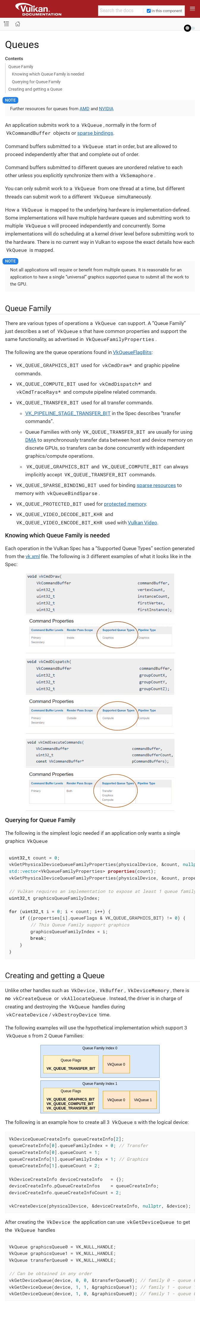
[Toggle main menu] (192, 9)
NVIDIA (106, 108)
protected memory (125, 504)
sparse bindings (95, 133)
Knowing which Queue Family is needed (48, 74)
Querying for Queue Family (36, 81)
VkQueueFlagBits (132, 352)
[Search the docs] (120, 11)
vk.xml (33, 556)
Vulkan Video (142, 523)
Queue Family (20, 66)
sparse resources (156, 485)
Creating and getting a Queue (35, 89)
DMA (30, 440)
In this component (164, 11)
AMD (84, 108)
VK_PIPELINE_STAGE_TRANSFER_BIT (68, 413)
